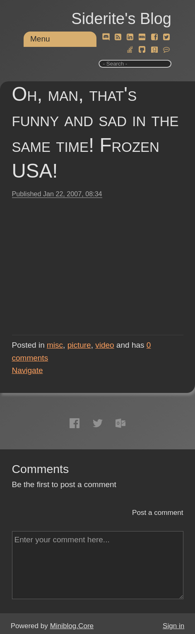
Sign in (173, 626)
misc (55, 345)
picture (79, 345)
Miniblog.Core (72, 626)
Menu (40, 38)
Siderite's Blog (121, 18)
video (104, 345)
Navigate (27, 370)
